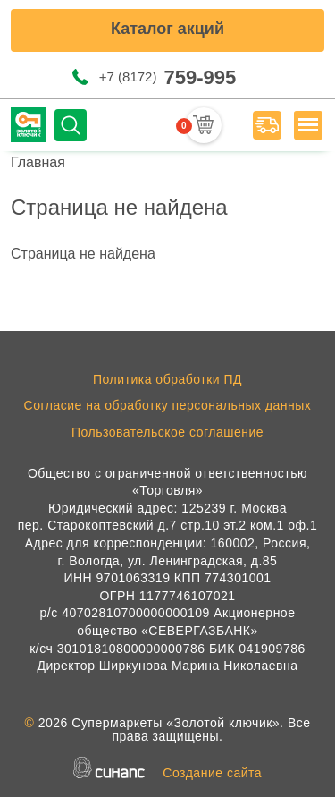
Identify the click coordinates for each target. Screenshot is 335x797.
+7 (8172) (167, 77)
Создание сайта (212, 773)
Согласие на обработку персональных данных (168, 405)
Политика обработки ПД (167, 379)
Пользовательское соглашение (167, 432)
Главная (38, 162)
